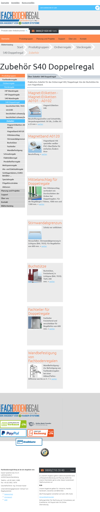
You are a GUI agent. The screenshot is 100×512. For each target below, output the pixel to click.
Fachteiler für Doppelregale (39, 311)
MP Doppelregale (12, 94)
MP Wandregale (11, 91)
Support (61, 39)
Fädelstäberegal (10, 158)
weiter (40, 124)
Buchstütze (12, 142)
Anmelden (15, 2)
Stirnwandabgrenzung (16, 139)
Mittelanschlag (13, 135)
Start (20, 47)
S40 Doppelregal (13, 52)
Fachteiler (11, 146)
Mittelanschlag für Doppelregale (42, 181)
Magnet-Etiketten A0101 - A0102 (18, 126)
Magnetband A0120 (15, 131)
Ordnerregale (62, 47)
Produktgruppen (26, 39)
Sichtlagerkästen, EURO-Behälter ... (12, 174)
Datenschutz (8, 494)
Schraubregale (10, 154)
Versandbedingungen (46, 497)
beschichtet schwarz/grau (17, 113)
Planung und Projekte (45, 39)
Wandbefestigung (14, 150)
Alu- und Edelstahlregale (12, 169)
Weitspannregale (9, 165)
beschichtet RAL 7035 (15, 106)
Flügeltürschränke (10, 183)
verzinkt (9, 109)
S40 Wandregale (12, 98)
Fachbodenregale (9, 79)
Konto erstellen (28, 2)
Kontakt (83, 39)
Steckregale (83, 47)
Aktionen (6, 187)
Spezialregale (8, 179)
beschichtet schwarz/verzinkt (18, 117)
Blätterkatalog (7, 45)
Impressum (8, 497)
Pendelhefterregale (12, 161)
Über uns (72, 39)
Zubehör (34, 52)
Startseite (5, 2)
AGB (5, 500)
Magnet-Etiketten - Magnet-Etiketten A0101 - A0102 (43, 97)
